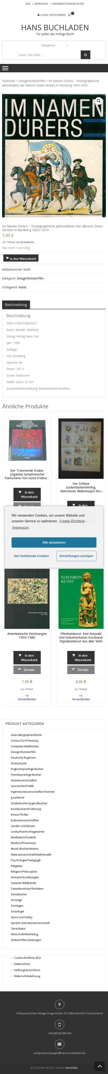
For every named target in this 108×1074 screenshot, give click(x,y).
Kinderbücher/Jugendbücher (29, 803)
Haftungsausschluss (27, 970)
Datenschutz (22, 964)
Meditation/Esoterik (23, 837)
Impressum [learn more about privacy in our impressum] (20, 527)
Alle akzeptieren (54, 542)
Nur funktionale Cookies (31, 556)
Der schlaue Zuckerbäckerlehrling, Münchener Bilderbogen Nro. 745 (81, 487)
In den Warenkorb (23, 259)
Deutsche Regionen (23, 757)
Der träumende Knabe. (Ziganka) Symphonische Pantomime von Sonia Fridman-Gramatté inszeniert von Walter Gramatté (27, 474)
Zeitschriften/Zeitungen (26, 940)
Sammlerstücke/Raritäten (27, 888)
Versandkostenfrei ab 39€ (68, 3)
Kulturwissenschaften (25, 820)
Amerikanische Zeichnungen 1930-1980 (27, 635)
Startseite (8, 81)
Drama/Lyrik (18, 763)
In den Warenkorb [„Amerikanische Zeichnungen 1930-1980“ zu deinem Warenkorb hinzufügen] (29, 657)
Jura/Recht (17, 797)
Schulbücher (19, 894)
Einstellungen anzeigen (76, 556)
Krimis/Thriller (20, 814)
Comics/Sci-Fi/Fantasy (24, 740)
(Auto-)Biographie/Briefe (26, 735)
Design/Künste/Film (31, 81)
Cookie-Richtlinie (72, 521)
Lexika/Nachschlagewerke (28, 831)
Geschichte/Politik (22, 786)
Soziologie (17, 911)
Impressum (41, 3)
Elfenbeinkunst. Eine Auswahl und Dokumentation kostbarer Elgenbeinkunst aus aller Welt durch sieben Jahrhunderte (81, 637)
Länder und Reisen (23, 826)
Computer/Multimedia (25, 746)
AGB (27, 3)
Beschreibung (16, 304)
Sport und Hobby (22, 917)
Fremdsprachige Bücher (26, 774)
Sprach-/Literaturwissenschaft (30, 923)
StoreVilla (71, 1068)
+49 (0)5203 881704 (59, 1033)
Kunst (22, 287)
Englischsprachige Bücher (27, 769)
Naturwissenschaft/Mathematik (31, 854)
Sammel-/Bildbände (23, 883)
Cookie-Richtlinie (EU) (27, 958)
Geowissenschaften (24, 780)
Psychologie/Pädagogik (26, 860)
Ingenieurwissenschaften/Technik (32, 792)
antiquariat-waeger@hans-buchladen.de (59, 1053)
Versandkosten (27, 242)
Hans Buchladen (55, 27)
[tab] (16, 304)
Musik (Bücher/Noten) (24, 848)
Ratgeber (17, 866)
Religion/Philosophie (24, 871)
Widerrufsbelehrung (27, 976)
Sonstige (16, 900)
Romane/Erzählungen (25, 877)
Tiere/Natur (18, 928)
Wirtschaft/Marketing (24, 934)
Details (29, 670)
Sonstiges (17, 905)
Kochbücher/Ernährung (26, 809)
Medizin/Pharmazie (23, 843)
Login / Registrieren (53, 14)
